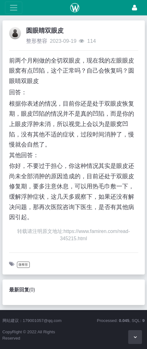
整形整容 (36, 41)
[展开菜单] (13, 8)
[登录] (134, 7)
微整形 (23, 264)
